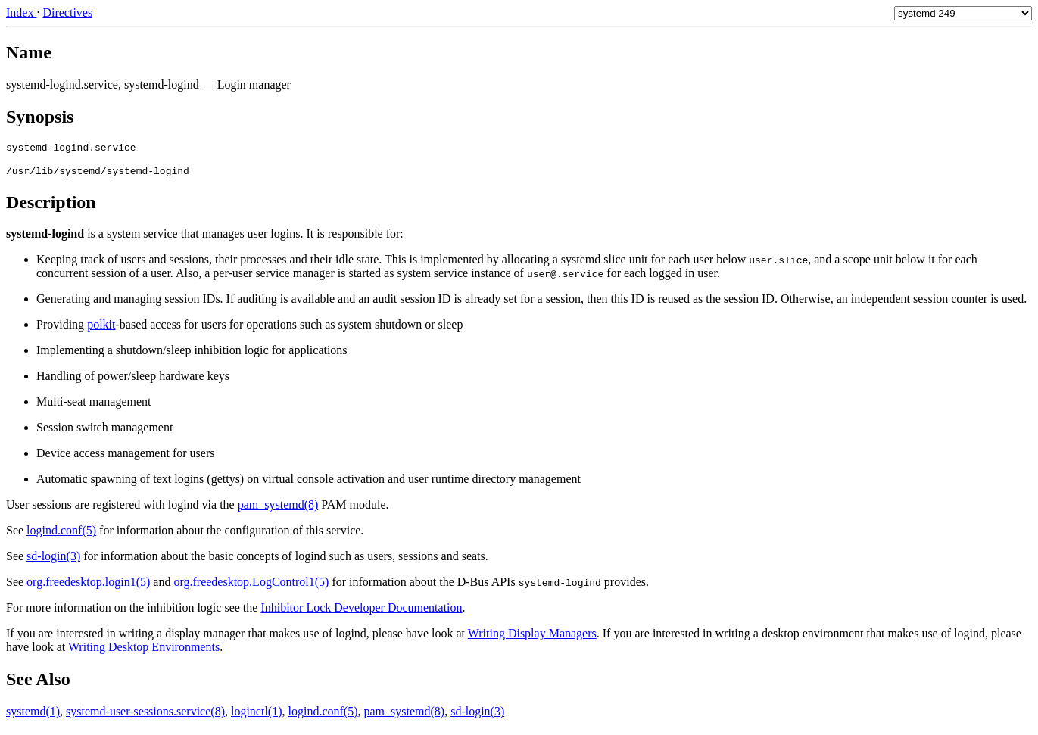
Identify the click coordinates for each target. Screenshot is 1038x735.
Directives (67, 12)
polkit (101, 328)
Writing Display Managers (532, 637)
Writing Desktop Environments (144, 651)
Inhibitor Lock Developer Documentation (361, 612)
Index (21, 12)
